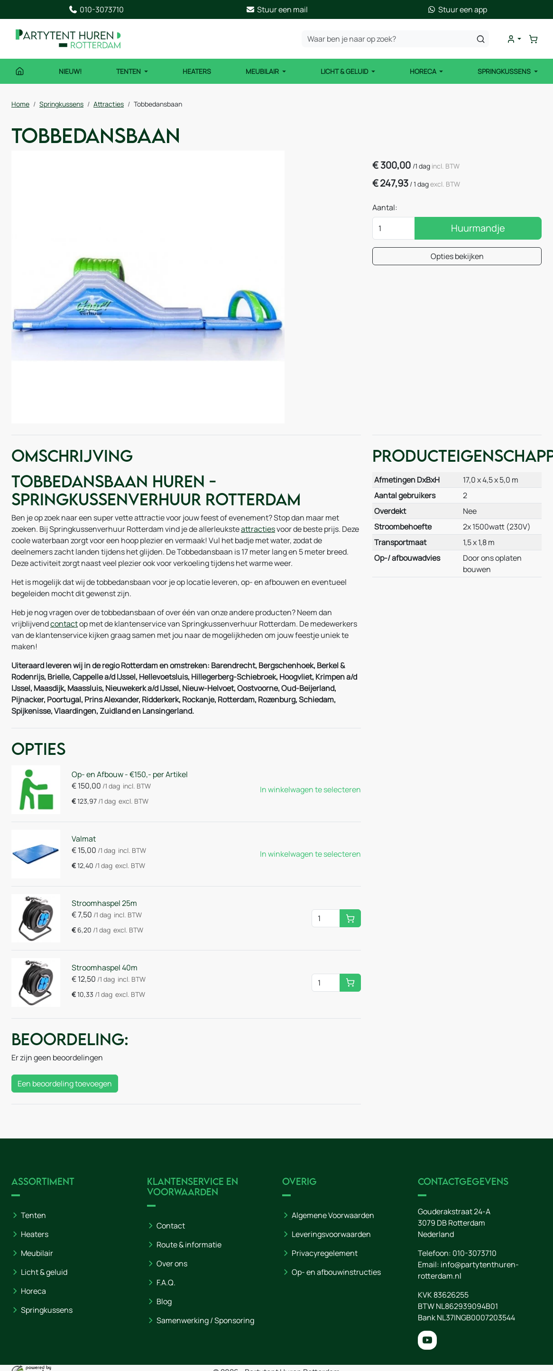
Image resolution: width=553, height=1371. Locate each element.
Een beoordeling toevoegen (65, 1083)
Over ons (172, 1263)
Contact (171, 1225)
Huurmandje (478, 228)
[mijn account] (514, 39)
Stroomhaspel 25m (104, 903)
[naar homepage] (68, 39)
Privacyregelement (325, 1253)
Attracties (108, 103)
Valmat (84, 838)
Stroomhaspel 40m (105, 967)
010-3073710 (474, 1253)
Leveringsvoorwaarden (331, 1234)
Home (20, 103)
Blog (164, 1301)
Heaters (197, 71)
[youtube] (427, 1340)
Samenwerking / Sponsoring (205, 1320)
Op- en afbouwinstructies (336, 1272)
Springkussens (505, 71)
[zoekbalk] (395, 38)
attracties (258, 529)
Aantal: (384, 207)
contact (64, 623)
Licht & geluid (44, 1272)
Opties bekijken (457, 256)
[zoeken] (480, 38)
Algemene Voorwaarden (333, 1215)
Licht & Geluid (345, 71)
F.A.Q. (166, 1282)
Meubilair (263, 71)
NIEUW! (70, 71)
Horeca (424, 71)
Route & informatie (189, 1244)
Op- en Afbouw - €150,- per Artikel (130, 774)
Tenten (129, 71)
